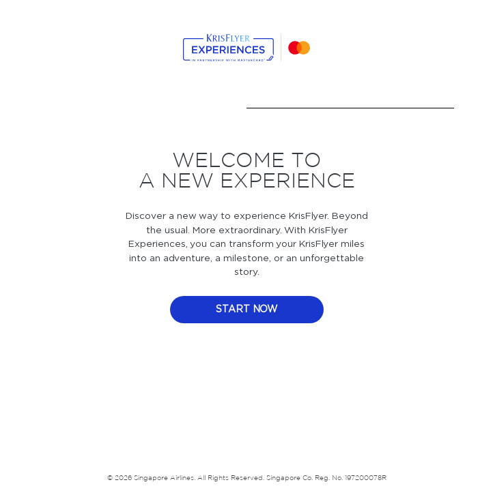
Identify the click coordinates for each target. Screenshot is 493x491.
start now (247, 309)
